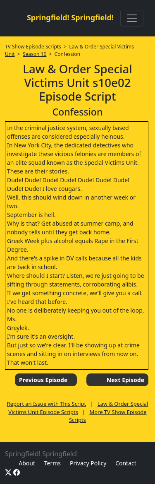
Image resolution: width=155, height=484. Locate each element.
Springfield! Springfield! (70, 17)
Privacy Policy (88, 463)
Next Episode (125, 380)
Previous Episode (43, 380)
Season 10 (34, 54)
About (27, 463)
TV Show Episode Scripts (33, 46)
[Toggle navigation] (131, 18)
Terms (52, 463)
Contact (125, 463)
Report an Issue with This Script (46, 403)
